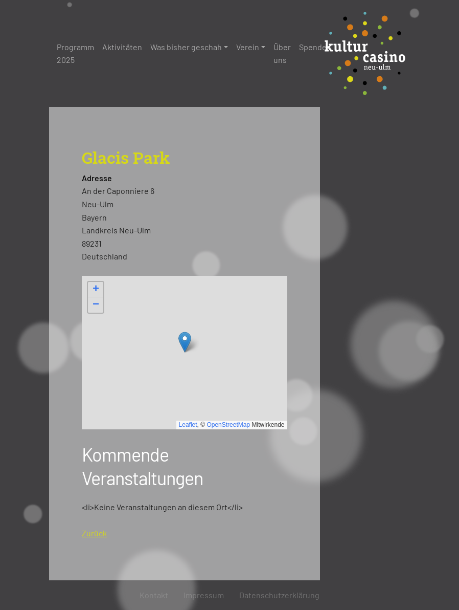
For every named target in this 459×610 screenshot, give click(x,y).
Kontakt (154, 595)
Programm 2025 (75, 53)
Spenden (315, 47)
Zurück (94, 533)
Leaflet (188, 424)
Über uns (282, 53)
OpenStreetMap (228, 424)
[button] (184, 342)
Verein (247, 47)
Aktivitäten (122, 47)
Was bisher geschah (186, 47)
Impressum (203, 595)
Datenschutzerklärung (279, 595)
